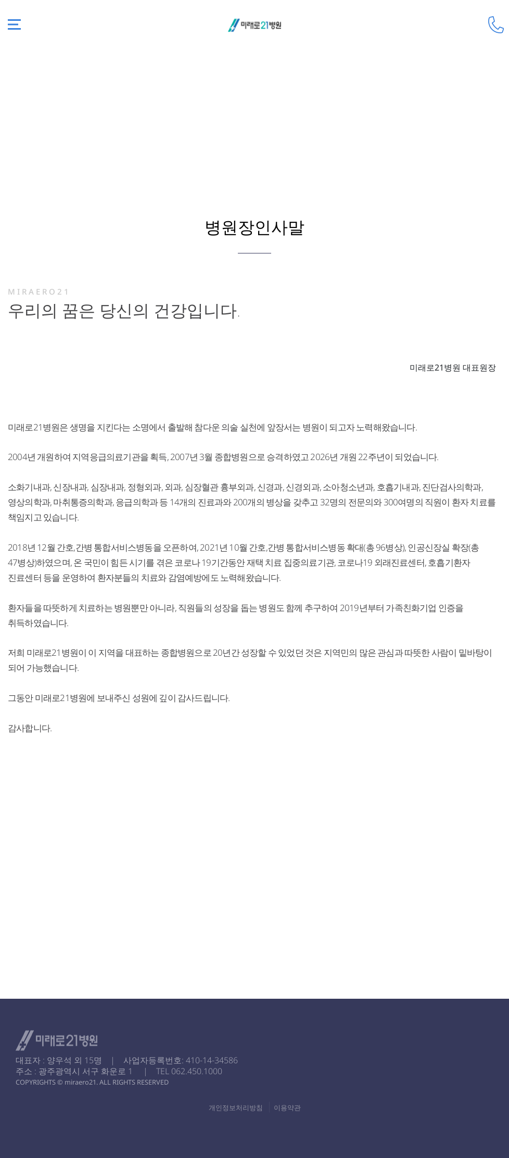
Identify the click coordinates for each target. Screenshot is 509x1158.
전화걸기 (496, 24)
